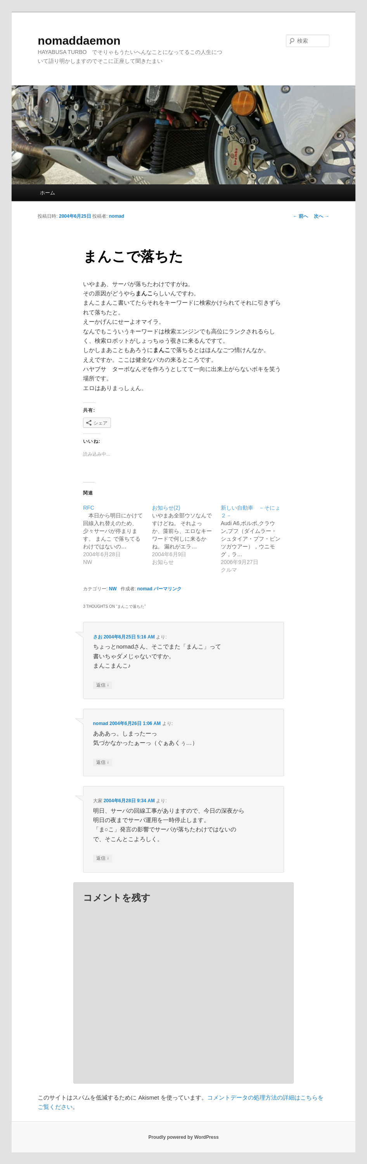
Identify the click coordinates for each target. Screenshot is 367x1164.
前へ (300, 216)
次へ (321, 216)
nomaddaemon (79, 40)
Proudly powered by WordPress (183, 1137)
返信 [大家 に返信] (102, 858)
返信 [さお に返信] (102, 685)
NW (113, 589)
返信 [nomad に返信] (102, 762)
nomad (116, 216)
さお (97, 637)
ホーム (47, 193)
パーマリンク (168, 589)
